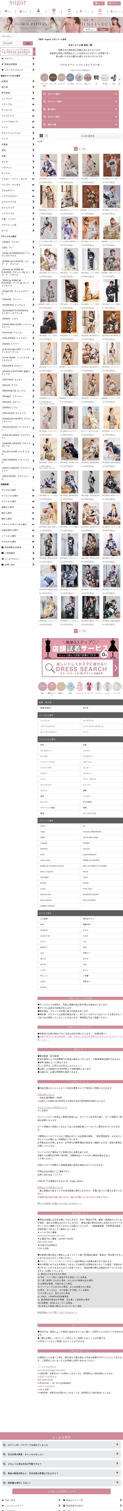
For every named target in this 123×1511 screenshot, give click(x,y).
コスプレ (86, 754)
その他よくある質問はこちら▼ (61, 1491)
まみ (42, 956)
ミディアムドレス (47, 730)
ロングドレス (88, 724)
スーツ (86, 736)
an (84, 830)
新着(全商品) (45, 711)
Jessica (86, 852)
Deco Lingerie (46, 875)
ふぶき (43, 974)
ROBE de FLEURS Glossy (52, 870)
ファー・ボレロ (89, 783)
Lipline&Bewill (90, 858)
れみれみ (44, 934)
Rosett (43, 887)
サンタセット (45, 754)
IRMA (42, 841)
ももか (86, 939)
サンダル (44, 760)
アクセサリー (88, 760)
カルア (43, 945)
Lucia (42, 892)
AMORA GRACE (47, 909)
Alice (42, 830)
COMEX (86, 847)
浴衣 (42, 748)
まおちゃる (45, 939)
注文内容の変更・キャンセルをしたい (26, 1454)
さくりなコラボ (89, 817)
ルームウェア (45, 788)
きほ (85, 951)
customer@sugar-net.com (51, 1239)
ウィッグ (86, 788)
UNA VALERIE (89, 904)
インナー (86, 771)
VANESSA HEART (91, 898)
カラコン (44, 794)
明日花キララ (88, 922)
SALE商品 (87, 805)
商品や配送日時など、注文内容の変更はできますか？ (33, 1473)
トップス (86, 800)
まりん (86, 934)
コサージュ (87, 766)
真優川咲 (86, 928)
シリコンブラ (45, 771)
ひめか (43, 985)
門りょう (44, 979)
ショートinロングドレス (93, 730)
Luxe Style (45, 864)
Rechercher (45, 898)
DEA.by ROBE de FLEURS (95, 870)
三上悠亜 (44, 922)
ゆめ (42, 928)
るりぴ (86, 962)
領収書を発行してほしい (19, 1483)
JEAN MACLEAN (90, 841)
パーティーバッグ (47, 766)
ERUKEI (44, 852)
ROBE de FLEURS (91, 864)
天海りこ (86, 956)
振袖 (42, 817)
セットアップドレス (48, 736)
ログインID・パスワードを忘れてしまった (28, 1445)
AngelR (43, 847)
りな (85, 945)
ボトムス (44, 805)
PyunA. (43, 991)
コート (43, 783)
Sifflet (86, 887)
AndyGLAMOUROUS (92, 835)
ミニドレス (45, 724)
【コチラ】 (57, 1178)
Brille (85, 875)
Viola (85, 881)
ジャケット (87, 777)
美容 (42, 800)
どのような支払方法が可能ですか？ (25, 1464)
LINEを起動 (43, 1252)
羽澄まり (86, 985)
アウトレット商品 (47, 811)
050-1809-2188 (45, 1245)
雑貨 (85, 794)
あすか (43, 962)
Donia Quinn (46, 904)
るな (85, 968)
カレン (86, 974)
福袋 (85, 811)
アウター (44, 777)
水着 (85, 748)
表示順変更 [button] (88, 137)
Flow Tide (87, 892)
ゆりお (43, 968)
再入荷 (86, 711)
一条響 (86, 979)
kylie (42, 858)
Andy (42, 835)
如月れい (44, 951)
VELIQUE (44, 881)
